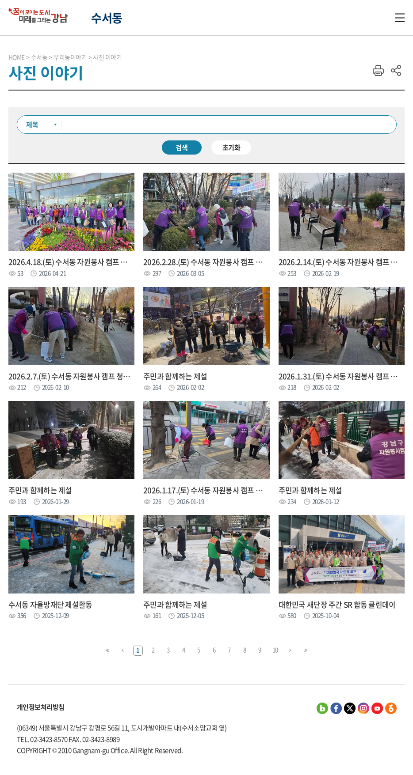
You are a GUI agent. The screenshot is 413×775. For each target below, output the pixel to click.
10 (275, 650)
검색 (182, 147)
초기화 (231, 147)
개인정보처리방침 (41, 707)
